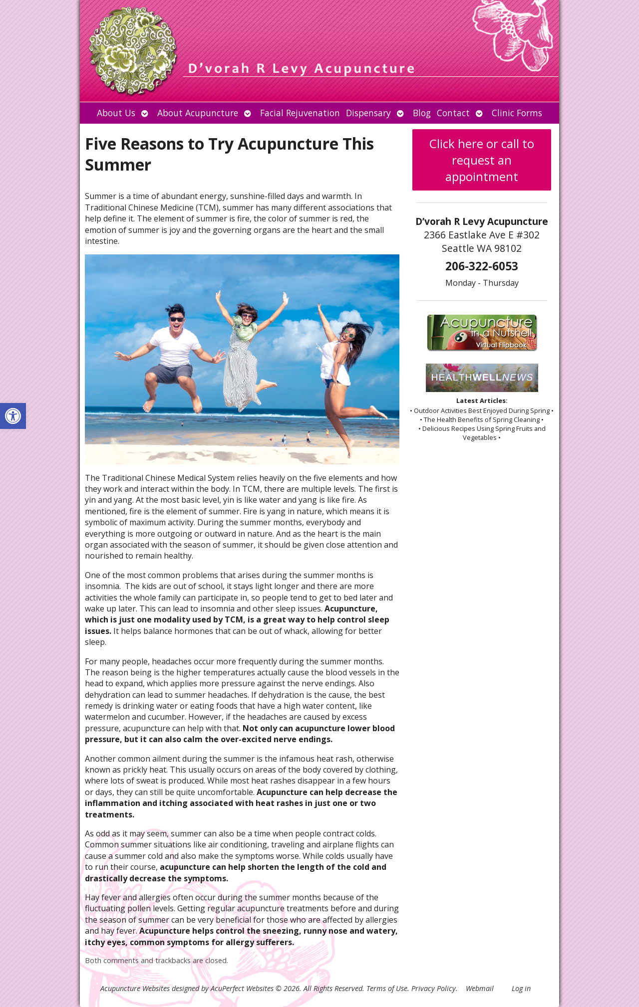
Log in (521, 988)
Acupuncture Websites (135, 988)
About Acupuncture (197, 113)
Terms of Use (386, 988)
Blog (422, 113)
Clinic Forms (517, 113)
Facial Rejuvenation (300, 113)
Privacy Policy (433, 988)
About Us (116, 113)
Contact (453, 113)
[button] (13, 416)
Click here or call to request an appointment (481, 160)
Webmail (480, 988)
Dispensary (368, 113)
